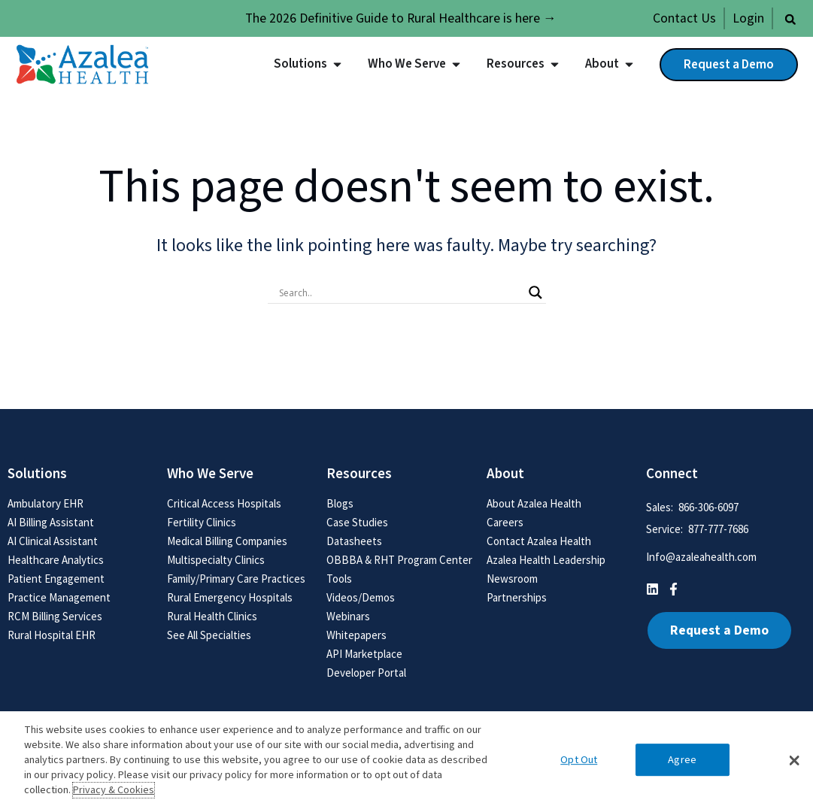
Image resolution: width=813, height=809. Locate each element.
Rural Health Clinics (212, 616)
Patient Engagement (56, 578)
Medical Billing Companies (227, 541)
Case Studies (357, 522)
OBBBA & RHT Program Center (399, 560)
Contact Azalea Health (539, 541)
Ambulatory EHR (45, 503)
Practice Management (59, 597)
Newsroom (512, 578)
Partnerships (517, 597)
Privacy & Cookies (113, 790)
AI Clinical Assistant (53, 541)
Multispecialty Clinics (216, 560)
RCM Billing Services (55, 616)
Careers (505, 522)
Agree (682, 760)
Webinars (348, 616)
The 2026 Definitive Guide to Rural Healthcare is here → (401, 18)
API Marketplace (364, 654)
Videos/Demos (360, 597)
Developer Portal (366, 672)
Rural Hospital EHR (52, 635)
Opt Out (578, 760)
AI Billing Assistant (51, 522)
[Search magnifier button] (535, 292)
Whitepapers (356, 635)
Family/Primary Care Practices (236, 578)
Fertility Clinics (201, 522)
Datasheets (354, 541)
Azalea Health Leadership (546, 560)
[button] (790, 19)
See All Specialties (209, 635)
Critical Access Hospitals (224, 503)
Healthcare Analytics (56, 560)
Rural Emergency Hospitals (230, 597)
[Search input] (400, 292)
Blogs (339, 503)
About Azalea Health (534, 503)
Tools (339, 578)
